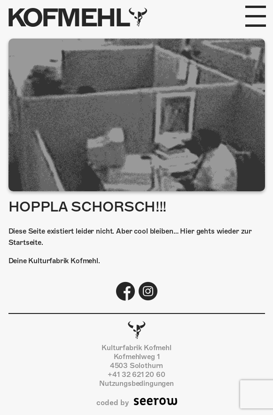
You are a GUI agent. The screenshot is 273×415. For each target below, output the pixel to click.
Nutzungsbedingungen (136, 383)
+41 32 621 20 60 (136, 374)
